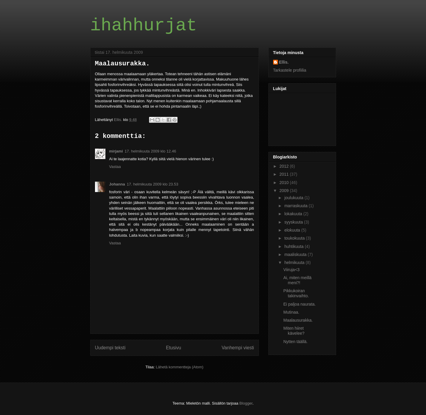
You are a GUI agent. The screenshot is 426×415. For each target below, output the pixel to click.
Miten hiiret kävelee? (293, 331)
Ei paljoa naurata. (299, 304)
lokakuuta (293, 213)
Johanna (117, 184)
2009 (284, 190)
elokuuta (292, 230)
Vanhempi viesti (238, 347)
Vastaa (115, 166)
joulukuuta (294, 197)
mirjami (116, 151)
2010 (284, 182)
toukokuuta (295, 238)
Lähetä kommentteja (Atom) (179, 367)
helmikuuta (295, 262)
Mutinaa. (291, 312)
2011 (284, 174)
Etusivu (173, 347)
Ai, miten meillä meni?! (297, 280)
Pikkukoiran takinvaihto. (296, 293)
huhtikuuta (294, 246)
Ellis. (284, 62)
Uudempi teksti (110, 347)
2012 (284, 166)
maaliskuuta (296, 254)
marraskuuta (296, 205)
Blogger (245, 403)
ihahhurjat (143, 25)
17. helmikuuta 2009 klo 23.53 (152, 184)
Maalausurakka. (298, 320)
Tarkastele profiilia (289, 70)
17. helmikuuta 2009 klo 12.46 (150, 151)
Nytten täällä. (295, 341)
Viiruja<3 (291, 269)
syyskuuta (294, 222)
